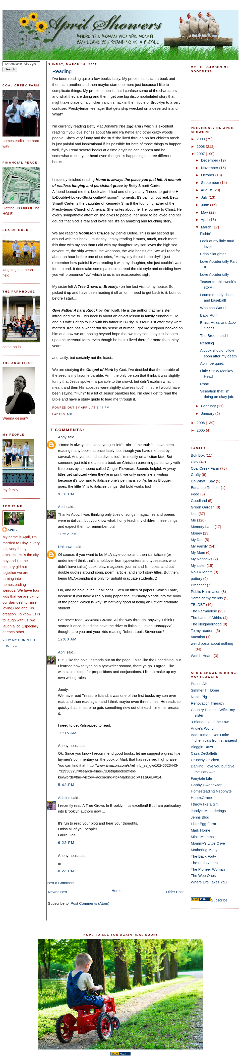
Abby (62, 437)
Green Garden (203, 507)
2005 (201, 430)
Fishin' (205, 234)
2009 (201, 139)
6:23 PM (66, 871)
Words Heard (202, 656)
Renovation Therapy (207, 703)
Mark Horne (200, 830)
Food (195, 494)
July (205, 197)
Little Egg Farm (203, 824)
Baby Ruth (208, 315)
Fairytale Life (201, 778)
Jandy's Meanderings (208, 811)
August (207, 190)
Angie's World (202, 728)
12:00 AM (67, 639)
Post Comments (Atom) (90, 903)
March (206, 227)
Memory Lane (202, 527)
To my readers (202, 631)
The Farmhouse (204, 611)
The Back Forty (203, 856)
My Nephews (201, 559)
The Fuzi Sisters (204, 863)
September (210, 183)
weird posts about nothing (212, 643)
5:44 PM (103, 407)
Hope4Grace (201, 798)
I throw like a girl (204, 804)
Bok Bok (198, 455)
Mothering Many (204, 850)
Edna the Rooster (205, 488)
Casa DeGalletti (204, 753)
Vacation (198, 637)
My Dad (197, 540)
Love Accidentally (214, 275)
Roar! (204, 384)
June (205, 205)
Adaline (64, 798)
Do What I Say (203, 481)
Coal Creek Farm (205, 468)
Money (196, 533)
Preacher (198, 585)
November (210, 168)
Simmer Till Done (205, 690)
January (208, 414)
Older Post (175, 892)
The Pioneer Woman (208, 869)
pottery (196, 579)
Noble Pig (199, 697)
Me (69, 414)
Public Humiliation (205, 592)
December (210, 160)
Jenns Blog (200, 817)
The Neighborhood (206, 624)
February (209, 406)
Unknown (66, 547)
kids (194, 514)
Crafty (196, 475)
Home (117, 891)
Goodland (199, 501)
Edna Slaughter (213, 254)
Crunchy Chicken (205, 760)
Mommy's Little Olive (208, 843)
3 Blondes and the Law (210, 722)
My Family (199, 546)
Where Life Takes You (209, 882)
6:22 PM (66, 843)
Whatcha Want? (213, 308)
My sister (198, 566)
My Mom (198, 553)
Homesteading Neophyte (211, 791)
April (13, 529)
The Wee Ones (203, 876)
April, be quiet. (212, 363)
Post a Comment (60, 883)
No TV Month (202, 572)
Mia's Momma (202, 837)
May (205, 212)
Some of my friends (207, 598)
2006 (201, 423)
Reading (62, 71)
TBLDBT (198, 605)
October (208, 175)
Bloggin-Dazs (202, 747)
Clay (194, 462)
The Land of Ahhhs (206, 618)
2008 (201, 147)
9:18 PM (66, 494)
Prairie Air (199, 684)
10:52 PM (67, 534)
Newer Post (57, 892)
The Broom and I (214, 336)
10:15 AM (67, 733)
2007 (201, 154)
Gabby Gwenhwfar (206, 785)
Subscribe (219, 900)
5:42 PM (66, 785)
